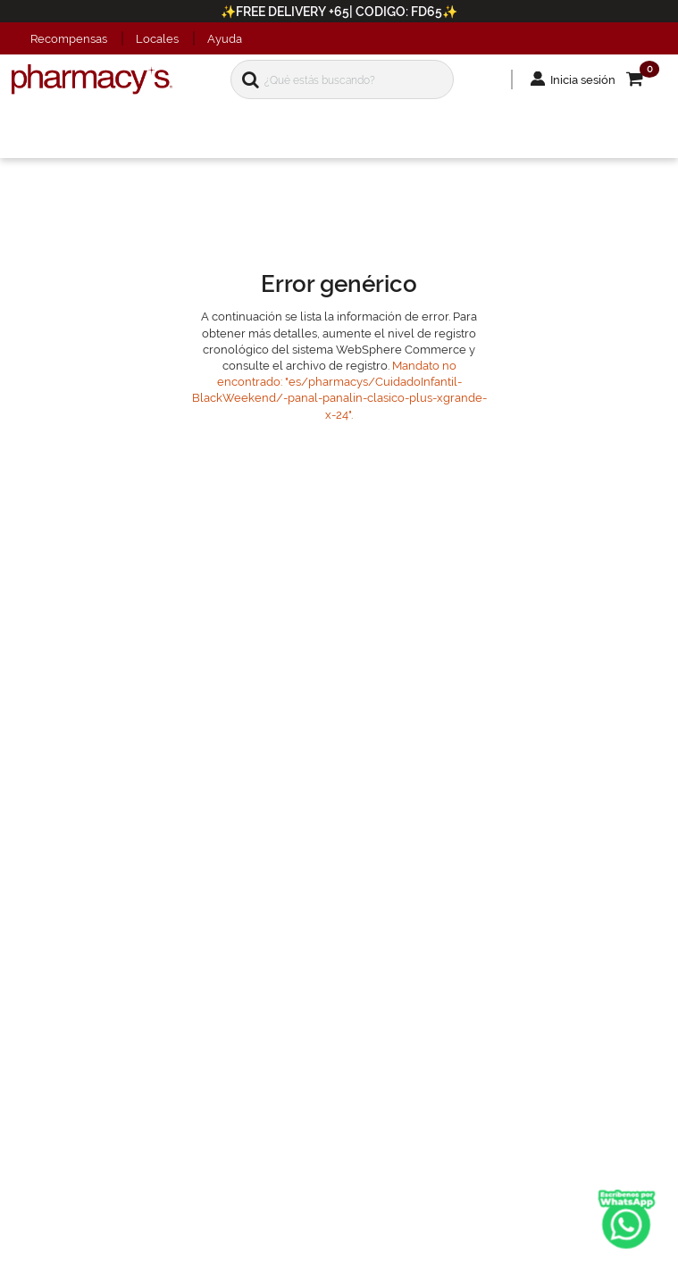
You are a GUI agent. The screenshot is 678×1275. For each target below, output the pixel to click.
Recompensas (68, 39)
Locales (157, 39)
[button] (627, 86)
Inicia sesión (564, 86)
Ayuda (224, 39)
